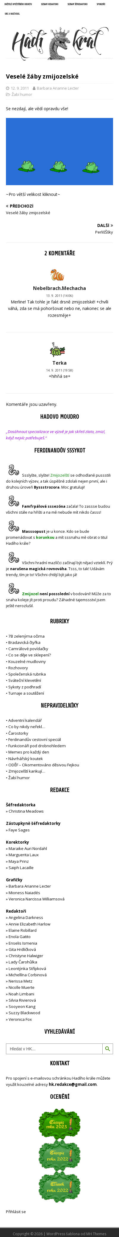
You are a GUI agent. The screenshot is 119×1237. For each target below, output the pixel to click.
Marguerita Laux (24, 854)
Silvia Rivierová (22, 1000)
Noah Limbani (21, 994)
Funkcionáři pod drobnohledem (37, 745)
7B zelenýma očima (26, 636)
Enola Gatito (20, 936)
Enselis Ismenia (23, 943)
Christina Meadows (26, 811)
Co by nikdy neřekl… (26, 726)
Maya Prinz (19, 861)
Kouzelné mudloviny (27, 661)
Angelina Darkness (25, 917)
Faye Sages (19, 830)
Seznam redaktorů (49, 4)
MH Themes (96, 1233)
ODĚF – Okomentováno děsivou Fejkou (43, 765)
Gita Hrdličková (22, 949)
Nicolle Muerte (22, 987)
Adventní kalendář (25, 720)
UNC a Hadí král (12, 14)
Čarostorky (18, 733)
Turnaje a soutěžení (26, 693)
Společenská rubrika (27, 674)
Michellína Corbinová (28, 974)
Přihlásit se (16, 1211)
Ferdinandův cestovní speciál (34, 739)
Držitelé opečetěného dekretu (18, 4)
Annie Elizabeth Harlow (29, 924)
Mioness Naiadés (24, 892)
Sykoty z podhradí (24, 687)
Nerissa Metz (20, 981)
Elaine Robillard (23, 930)
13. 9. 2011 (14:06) (59, 296)
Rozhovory (18, 667)
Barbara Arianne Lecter (58, 88)
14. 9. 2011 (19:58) (59, 370)
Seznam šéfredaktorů (77, 4)
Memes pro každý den (28, 752)
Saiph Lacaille (21, 867)
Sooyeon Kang (22, 1006)
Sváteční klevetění (24, 680)
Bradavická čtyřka (24, 642)
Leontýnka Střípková (27, 968)
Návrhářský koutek (25, 758)
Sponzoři (101, 4)
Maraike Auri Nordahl (28, 848)
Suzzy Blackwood (24, 1012)
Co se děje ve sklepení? (29, 655)
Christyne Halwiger (26, 955)
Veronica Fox (20, 1019)
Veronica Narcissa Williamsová (37, 899)
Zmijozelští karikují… (26, 771)
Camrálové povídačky (28, 648)
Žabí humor (22, 94)
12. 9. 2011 (20, 88)
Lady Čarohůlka (23, 962)
